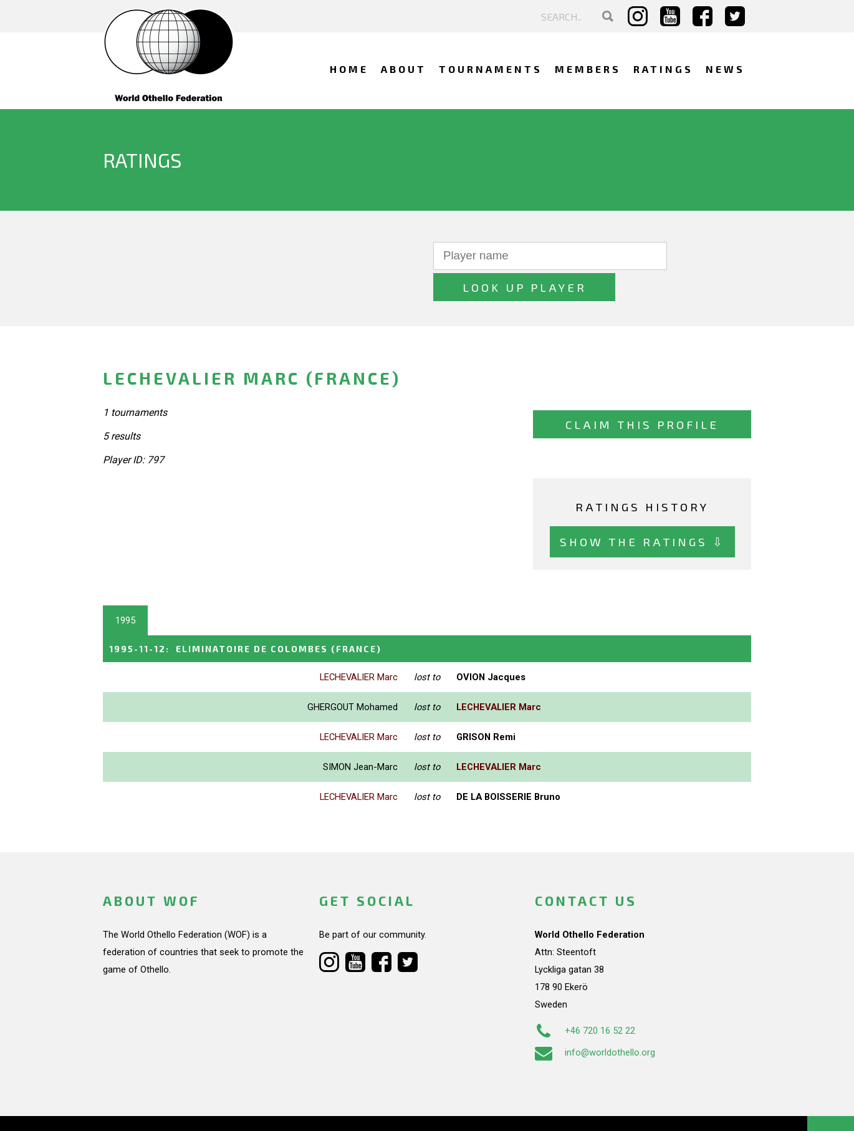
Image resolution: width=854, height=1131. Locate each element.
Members (588, 69)
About (403, 69)
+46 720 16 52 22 (585, 998)
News (725, 69)
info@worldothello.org (595, 1020)
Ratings (663, 69)
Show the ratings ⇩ (642, 510)
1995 (125, 589)
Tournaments (490, 69)
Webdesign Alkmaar (156, 1109)
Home (349, 69)
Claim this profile (642, 393)
